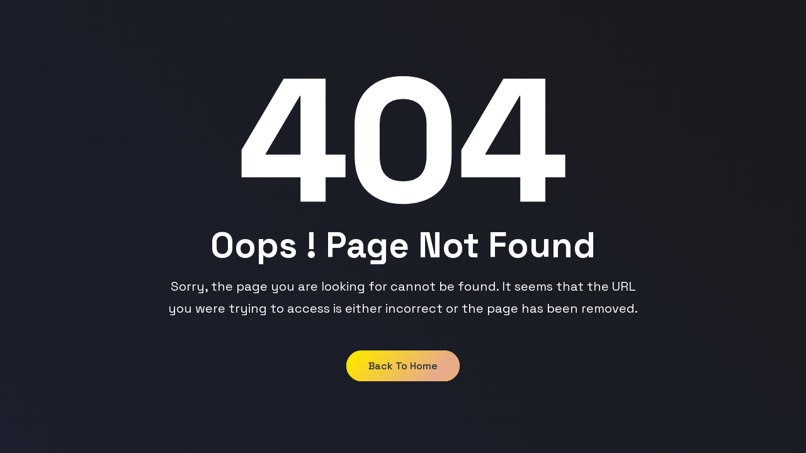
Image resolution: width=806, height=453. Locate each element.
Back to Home (403, 365)
